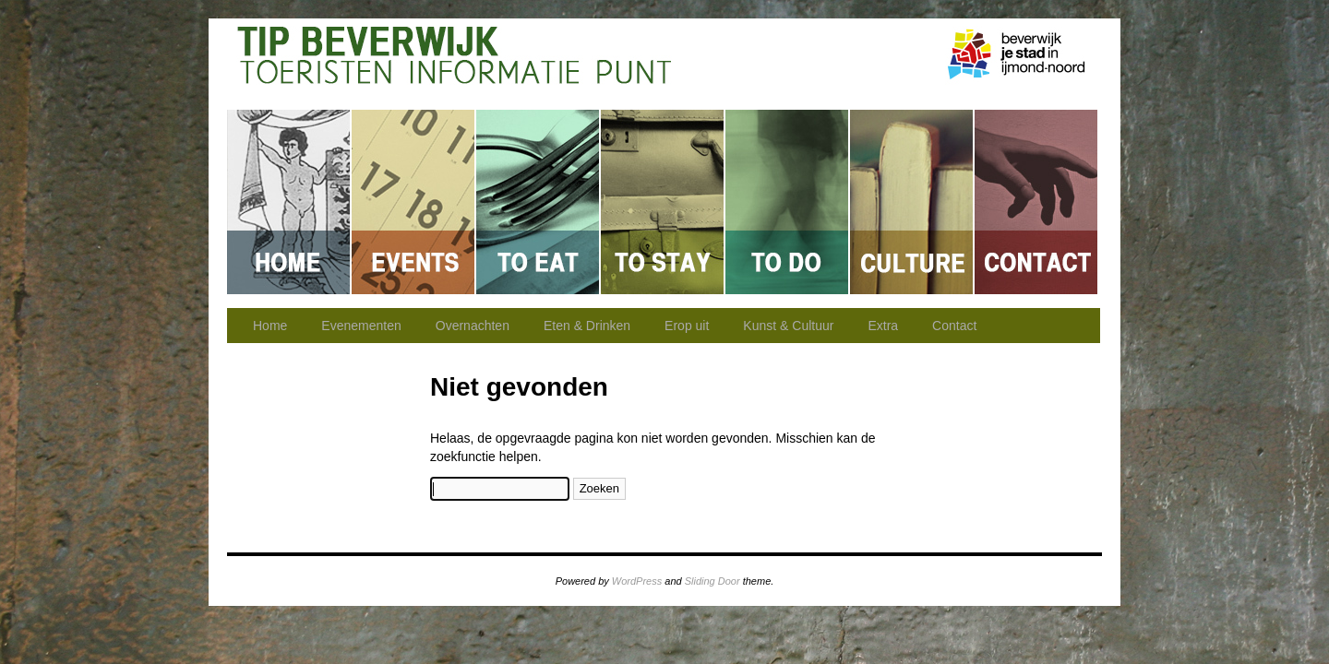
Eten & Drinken (538, 202)
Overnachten (663, 202)
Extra (883, 325)
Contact (1036, 202)
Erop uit (787, 202)
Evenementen (414, 202)
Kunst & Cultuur (912, 202)
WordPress (637, 581)
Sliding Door (712, 581)
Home (289, 202)
